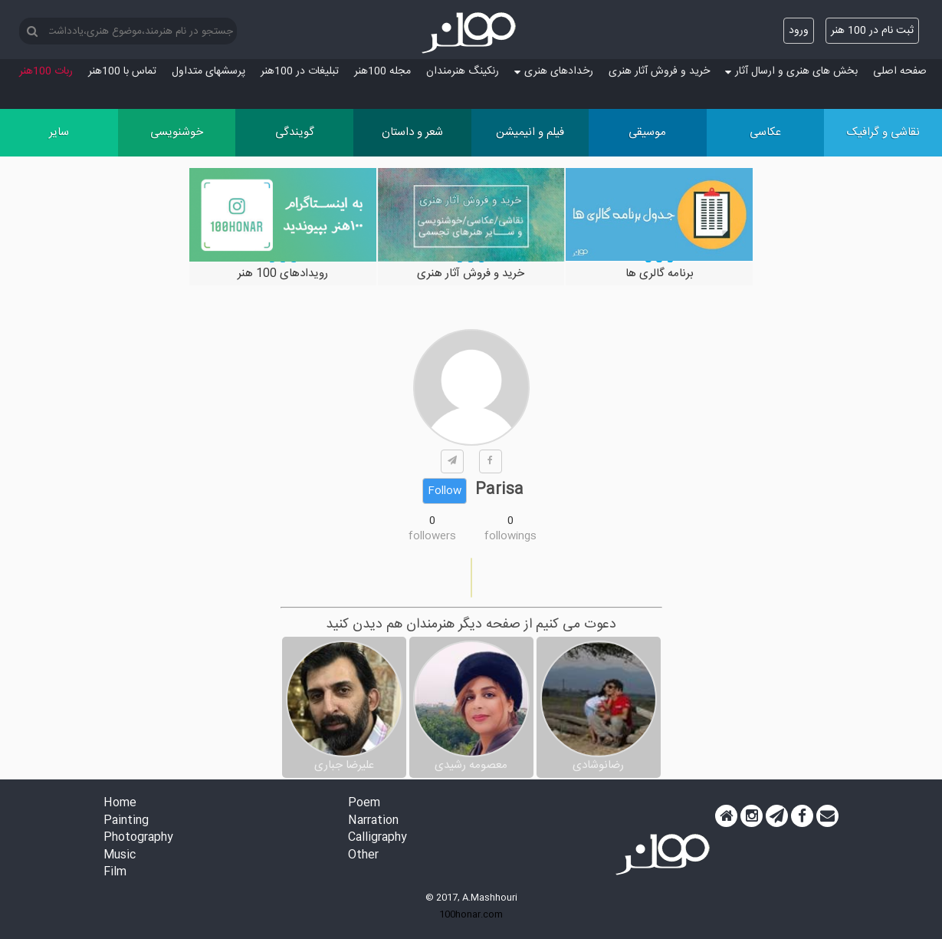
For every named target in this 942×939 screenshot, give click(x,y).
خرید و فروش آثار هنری (659, 71)
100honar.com (471, 914)
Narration (373, 821)
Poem (364, 803)
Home (119, 803)
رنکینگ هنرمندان (462, 71)
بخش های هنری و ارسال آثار (791, 71)
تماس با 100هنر (122, 71)
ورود (799, 30)
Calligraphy (377, 838)
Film (114, 872)
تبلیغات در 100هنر (300, 71)
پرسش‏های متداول (208, 71)
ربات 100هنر (46, 71)
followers (432, 536)
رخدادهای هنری (553, 71)
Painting (126, 821)
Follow (444, 491)
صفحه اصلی (900, 71)
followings (510, 536)
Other (363, 856)
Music (119, 856)
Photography (138, 838)
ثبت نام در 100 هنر (872, 30)
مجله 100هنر (382, 71)
